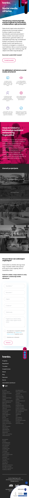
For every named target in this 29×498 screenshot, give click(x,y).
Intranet (4, 417)
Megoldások (5, 363)
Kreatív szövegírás (20, 408)
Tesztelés (18, 422)
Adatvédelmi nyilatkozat (8, 382)
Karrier (4, 380)
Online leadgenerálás (7, 454)
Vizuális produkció (6, 469)
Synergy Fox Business (7, 465)
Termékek (4, 366)
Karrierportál (5, 419)
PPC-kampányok (20, 411)
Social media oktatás (21, 420)
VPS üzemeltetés (6, 426)
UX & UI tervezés (20, 423)
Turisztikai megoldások (7, 468)
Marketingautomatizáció (21, 409)
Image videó (5, 415)
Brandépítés (5, 439)
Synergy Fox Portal (6, 466)
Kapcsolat (5, 377)
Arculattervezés (19, 390)
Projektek (4, 360)
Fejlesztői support (6, 409)
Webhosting (5, 428)
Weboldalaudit (5, 429)
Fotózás (17, 402)
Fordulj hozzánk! (9, 60)
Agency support (6, 391)
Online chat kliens (6, 422)
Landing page (5, 420)
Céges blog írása (20, 397)
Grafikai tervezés (20, 406)
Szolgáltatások (6, 369)
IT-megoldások (5, 453)
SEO (17, 415)
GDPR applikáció (6, 414)
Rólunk (4, 371)
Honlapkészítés (6, 448)
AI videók (4, 390)
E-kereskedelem (6, 444)
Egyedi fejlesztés (6, 405)
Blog (3, 374)
